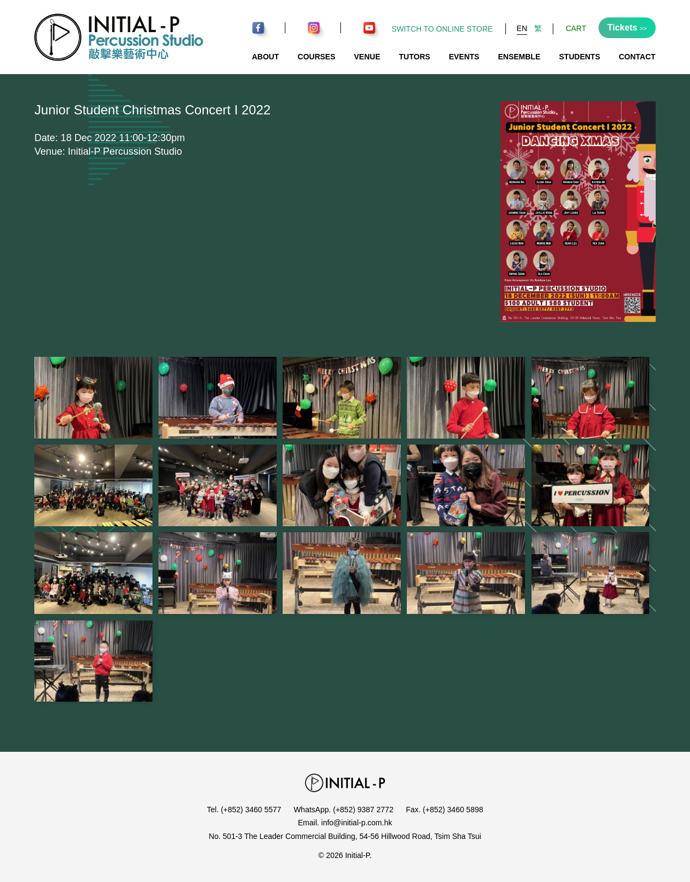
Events (464, 56)
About (265, 56)
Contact (637, 56)
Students (579, 56)
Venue (367, 56)
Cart (576, 28)
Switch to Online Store (442, 29)
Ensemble (519, 56)
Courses (316, 56)
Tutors (414, 56)
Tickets (626, 27)
